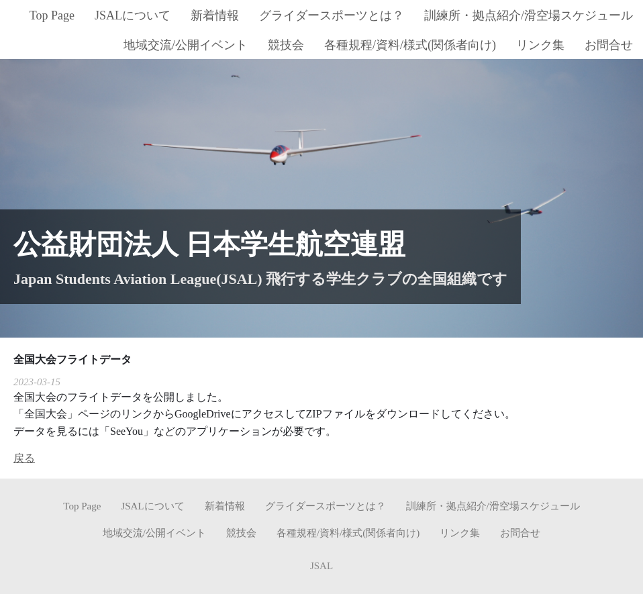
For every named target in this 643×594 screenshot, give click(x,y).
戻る (24, 458)
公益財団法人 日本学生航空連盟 (209, 244)
